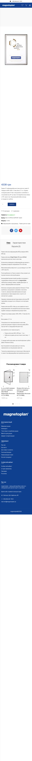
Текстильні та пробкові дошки (9, 431)
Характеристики (19, 243)
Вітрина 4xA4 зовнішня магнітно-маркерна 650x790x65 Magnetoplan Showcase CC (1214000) (8, 391)
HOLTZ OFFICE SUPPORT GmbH (13, 218)
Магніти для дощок (6, 433)
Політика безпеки (6, 452)
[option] (8, 384)
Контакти (4, 447)
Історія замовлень (6, 468)
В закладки (6, 211)
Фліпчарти (4, 428)
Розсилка (4, 473)
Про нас (3, 445)
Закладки (4, 471)
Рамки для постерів (24, 223)
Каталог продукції (6, 457)
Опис (8, 243)
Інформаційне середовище (10, 223)
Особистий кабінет (6, 466)
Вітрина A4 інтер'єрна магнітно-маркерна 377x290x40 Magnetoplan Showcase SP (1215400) (23, 391)
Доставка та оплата (7, 450)
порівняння (16, 211)
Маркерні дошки (5, 426)
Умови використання (7, 454)
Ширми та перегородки (7, 436)
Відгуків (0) (16, 246)
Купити (12, 204)
